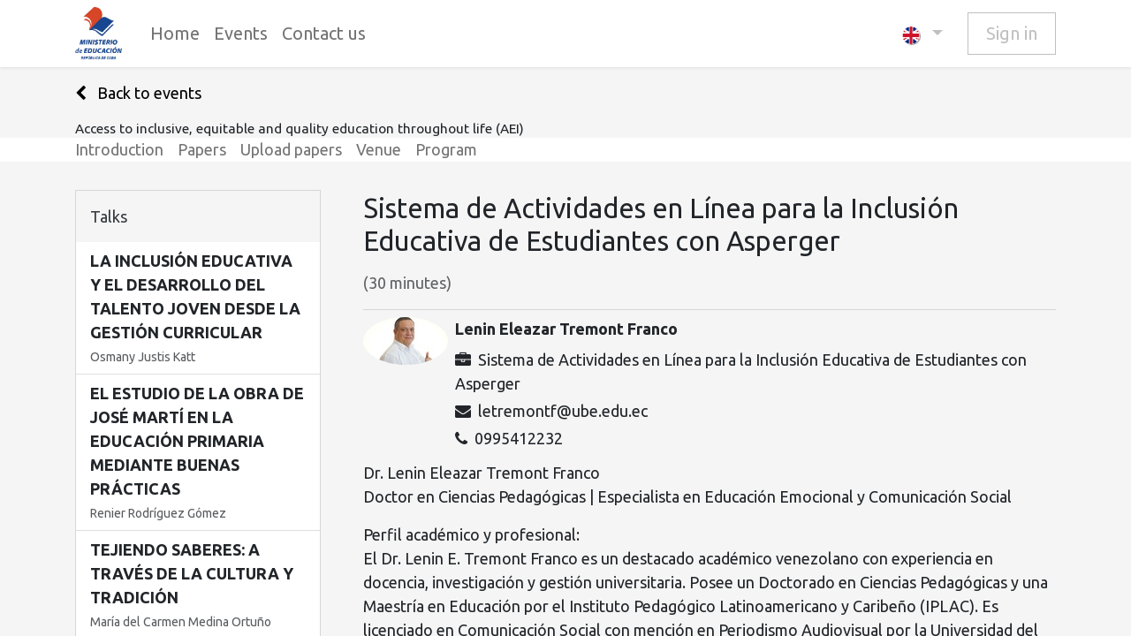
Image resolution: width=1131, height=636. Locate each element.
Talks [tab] (108, 216)
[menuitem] (175, 33)
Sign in (1011, 33)
